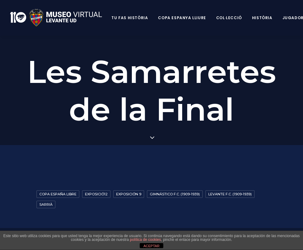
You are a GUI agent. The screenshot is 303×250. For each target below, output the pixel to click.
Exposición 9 (128, 194)
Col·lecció (229, 17)
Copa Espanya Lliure (182, 17)
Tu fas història (129, 17)
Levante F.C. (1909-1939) (230, 194)
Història (262, 17)
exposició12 (96, 194)
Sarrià (46, 204)
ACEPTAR (151, 246)
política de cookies (145, 239)
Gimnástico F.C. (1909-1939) (175, 194)
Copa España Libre (57, 194)
